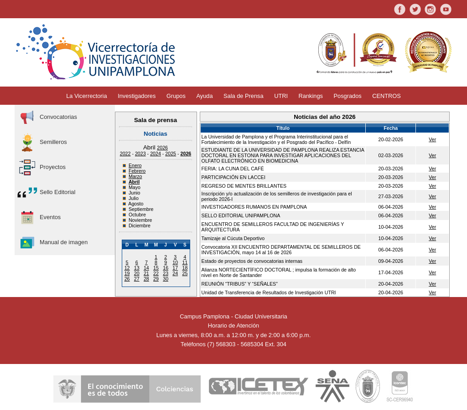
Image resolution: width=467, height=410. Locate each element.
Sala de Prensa (243, 95)
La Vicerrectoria (86, 95)
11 (184, 262)
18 (184, 268)
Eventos (39, 217)
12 (127, 268)
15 (156, 268)
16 (165, 268)
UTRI (281, 95)
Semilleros (42, 142)
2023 (140, 153)
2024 (155, 153)
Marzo (135, 176)
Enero (135, 165)
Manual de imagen (52, 242)
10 (175, 262)
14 (146, 268)
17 (175, 268)
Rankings (311, 95)
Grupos (176, 95)
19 (127, 273)
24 (175, 273)
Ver (432, 139)
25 (184, 273)
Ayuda (204, 95)
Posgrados (348, 95)
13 (137, 268)
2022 (125, 153)
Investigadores (137, 95)
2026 (162, 147)
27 (137, 279)
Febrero (137, 171)
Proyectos (41, 167)
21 (146, 273)
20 (137, 273)
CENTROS (386, 95)
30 (165, 279)
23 (165, 273)
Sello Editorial (46, 192)
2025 (170, 153)
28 (146, 279)
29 (156, 279)
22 (156, 273)
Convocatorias (47, 117)
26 (127, 279)
